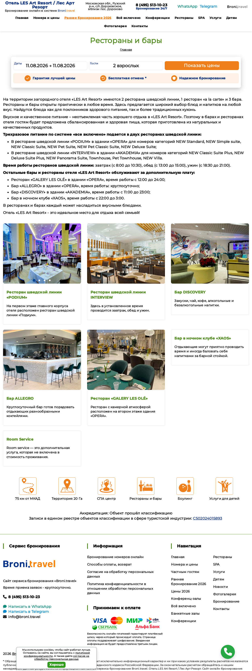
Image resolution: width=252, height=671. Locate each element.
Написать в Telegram (26, 611)
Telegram (208, 6)
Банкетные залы (185, 613)
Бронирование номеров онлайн (115, 557)
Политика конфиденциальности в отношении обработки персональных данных (120, 588)
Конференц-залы (186, 599)
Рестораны (184, 18)
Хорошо (56, 665)
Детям (231, 18)
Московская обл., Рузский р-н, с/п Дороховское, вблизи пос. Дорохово (105, 6)
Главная (21, 18)
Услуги (215, 18)
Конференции (158, 18)
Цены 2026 (180, 591)
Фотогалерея (115, 26)
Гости (94, 63)
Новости (220, 587)
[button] (34, 280)
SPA (201, 18)
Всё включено (128, 18)
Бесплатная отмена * (127, 78)
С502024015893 (207, 518)
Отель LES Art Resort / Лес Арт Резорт (39, 5)
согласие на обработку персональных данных (61, 657)
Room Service (19, 439)
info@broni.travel (22, 617)
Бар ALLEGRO (20, 398)
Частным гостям (185, 572)
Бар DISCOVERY (189, 292)
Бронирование (226, 601)
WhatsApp (187, 6)
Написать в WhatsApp (27, 606)
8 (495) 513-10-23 (151, 5)
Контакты (139, 26)
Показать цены (202, 65)
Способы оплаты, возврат (109, 564)
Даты (18, 63)
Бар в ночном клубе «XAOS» (202, 338)
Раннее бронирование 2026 (87, 18)
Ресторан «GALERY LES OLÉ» (119, 398)
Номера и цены (46, 18)
